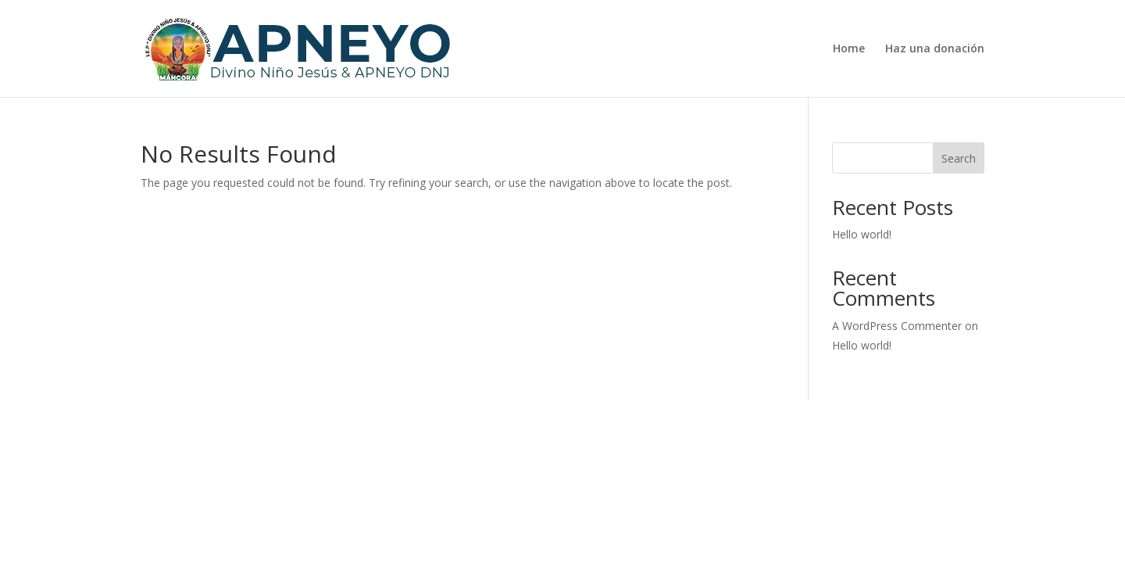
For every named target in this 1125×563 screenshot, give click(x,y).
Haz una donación (934, 49)
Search (958, 158)
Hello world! (861, 234)
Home (849, 49)
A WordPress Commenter (897, 325)
